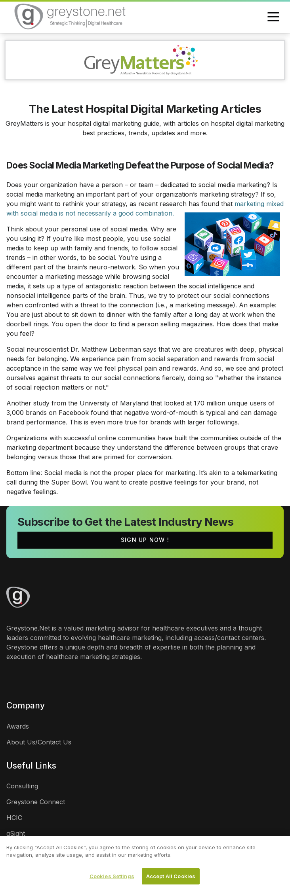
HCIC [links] (14, 818)
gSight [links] (15, 833)
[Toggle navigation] (273, 17)
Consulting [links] (22, 786)
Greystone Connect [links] (35, 802)
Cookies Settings (112, 878)
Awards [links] (17, 726)
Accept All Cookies (170, 878)
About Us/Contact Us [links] (38, 742)
